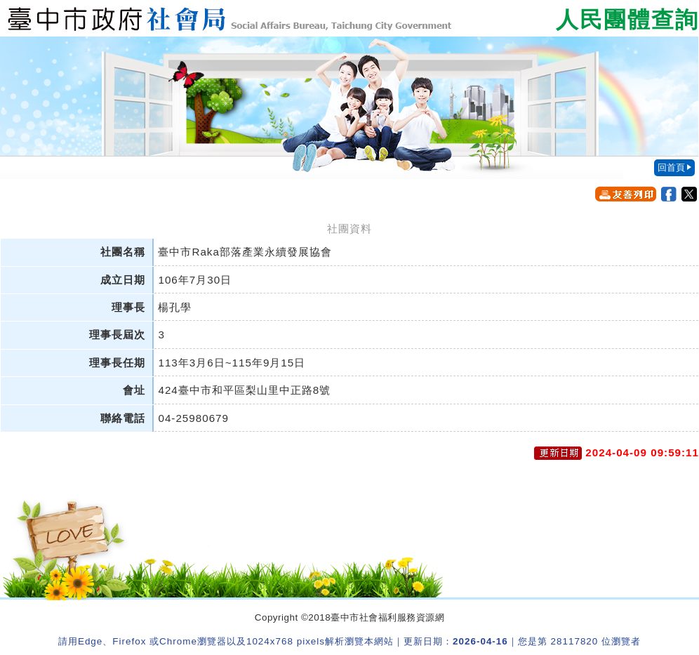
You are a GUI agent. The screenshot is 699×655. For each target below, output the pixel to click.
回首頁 (671, 167)
